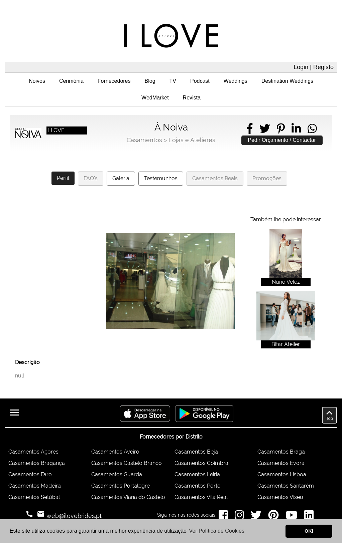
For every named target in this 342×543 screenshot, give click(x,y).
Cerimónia (71, 81)
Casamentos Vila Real (201, 497)
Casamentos (144, 140)
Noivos (37, 81)
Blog (150, 81)
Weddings (235, 81)
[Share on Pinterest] (280, 128)
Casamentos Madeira (34, 486)
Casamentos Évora (281, 463)
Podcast (200, 81)
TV (172, 81)
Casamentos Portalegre (120, 486)
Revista (192, 97)
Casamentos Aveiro (115, 452)
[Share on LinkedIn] (296, 128)
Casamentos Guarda (116, 474)
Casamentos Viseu (280, 497)
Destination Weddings (287, 81)
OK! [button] (309, 531)
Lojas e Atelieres (191, 140)
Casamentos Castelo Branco (126, 463)
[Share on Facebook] (249, 128)
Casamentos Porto (198, 486)
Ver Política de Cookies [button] (216, 531)
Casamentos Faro (30, 474)
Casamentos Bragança (36, 463)
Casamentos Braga (281, 452)
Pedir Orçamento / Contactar (282, 140)
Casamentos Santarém (285, 486)
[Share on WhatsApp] (312, 128)
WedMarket (155, 97)
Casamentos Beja (196, 452)
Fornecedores (114, 81)
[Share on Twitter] (264, 128)
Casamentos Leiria (197, 474)
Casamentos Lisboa (281, 474)
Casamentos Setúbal (34, 497)
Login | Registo (314, 67)
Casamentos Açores (33, 452)
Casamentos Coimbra (201, 463)
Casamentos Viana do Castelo (128, 497)
